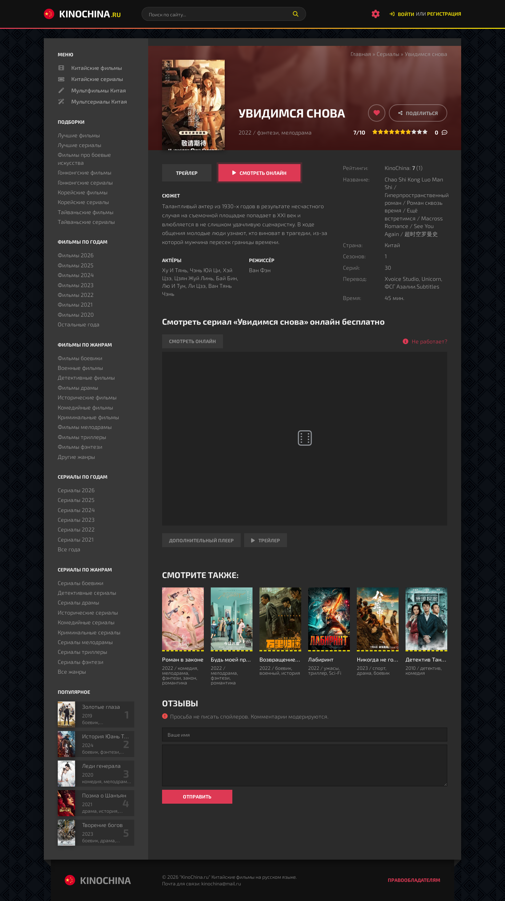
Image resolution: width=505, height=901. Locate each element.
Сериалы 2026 (76, 490)
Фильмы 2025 (76, 265)
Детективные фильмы (86, 377)
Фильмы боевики (80, 358)
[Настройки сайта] (376, 13)
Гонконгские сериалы (85, 182)
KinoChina (82, 13)
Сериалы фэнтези (80, 661)
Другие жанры (76, 456)
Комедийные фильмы (85, 407)
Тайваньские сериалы (86, 221)
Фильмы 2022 (76, 294)
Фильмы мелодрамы (85, 426)
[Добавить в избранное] (376, 113)
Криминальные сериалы (89, 632)
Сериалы (388, 53)
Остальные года (78, 324)
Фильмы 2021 (75, 304)
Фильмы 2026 (76, 255)
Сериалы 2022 (76, 529)
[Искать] (295, 14)
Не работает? (429, 341)
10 (425, 132)
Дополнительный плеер (201, 540)
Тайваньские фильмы (85, 212)
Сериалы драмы (78, 602)
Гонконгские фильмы (84, 172)
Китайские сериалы (97, 78)
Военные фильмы (80, 367)
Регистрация (444, 14)
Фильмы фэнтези (80, 446)
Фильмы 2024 (76, 274)
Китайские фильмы (96, 67)
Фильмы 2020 (76, 314)
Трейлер (187, 173)
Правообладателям (414, 880)
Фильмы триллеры (82, 436)
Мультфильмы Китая (98, 90)
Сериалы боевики (80, 582)
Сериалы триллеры (82, 651)
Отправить (197, 796)
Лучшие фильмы (79, 135)
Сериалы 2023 (76, 519)
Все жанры (72, 671)
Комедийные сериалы (86, 622)
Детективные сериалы (87, 592)
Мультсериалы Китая (99, 101)
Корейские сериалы (83, 201)
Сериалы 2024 (76, 509)
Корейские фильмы (82, 192)
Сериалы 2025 (76, 499)
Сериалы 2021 (76, 539)
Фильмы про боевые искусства (84, 158)
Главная (361, 53)
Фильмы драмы (78, 387)
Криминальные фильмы (88, 417)
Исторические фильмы (87, 397)
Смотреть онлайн (263, 173)
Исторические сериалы (88, 612)
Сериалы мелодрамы (85, 642)
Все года (69, 549)
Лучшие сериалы (79, 144)
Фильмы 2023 (76, 285)
